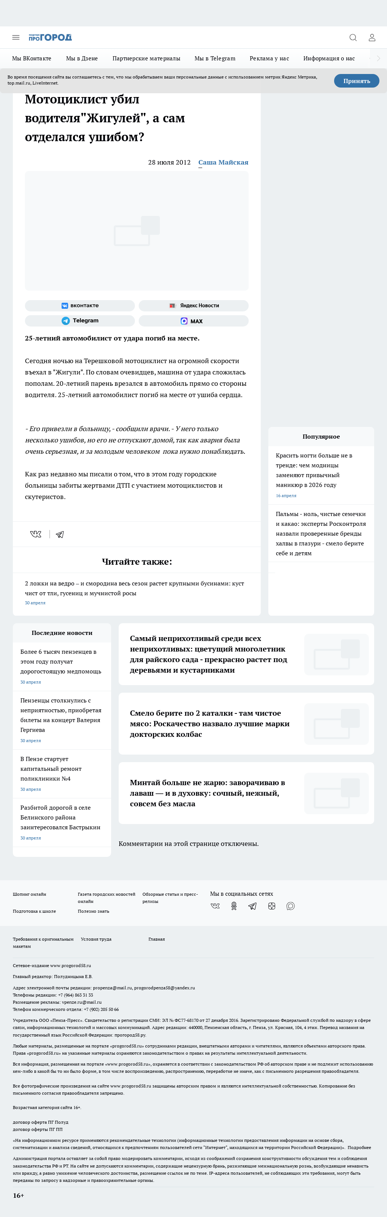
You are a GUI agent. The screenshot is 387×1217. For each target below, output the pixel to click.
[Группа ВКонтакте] (80, 305)
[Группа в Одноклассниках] (233, 906)
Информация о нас (329, 58)
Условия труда (96, 939)
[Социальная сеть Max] (194, 321)
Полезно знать (93, 911)
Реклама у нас (269, 58)
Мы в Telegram (215, 58)
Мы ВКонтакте (32, 58)
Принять (357, 81)
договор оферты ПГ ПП (38, 1129)
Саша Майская (223, 162)
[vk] (36, 534)
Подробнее (359, 1147)
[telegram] (62, 534)
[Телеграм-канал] (80, 321)
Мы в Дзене (82, 58)
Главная (157, 939)
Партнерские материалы (146, 58)
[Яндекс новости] (194, 305)
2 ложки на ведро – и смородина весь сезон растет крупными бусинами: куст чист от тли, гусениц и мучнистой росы (137, 593)
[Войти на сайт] (371, 37)
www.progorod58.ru (70, 965)
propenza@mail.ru (112, 988)
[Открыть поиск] (353, 37)
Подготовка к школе (34, 911)
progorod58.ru (127, 1046)
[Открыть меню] (16, 37)
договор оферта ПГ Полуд (40, 1122)
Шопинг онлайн (29, 894)
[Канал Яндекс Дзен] (271, 906)
